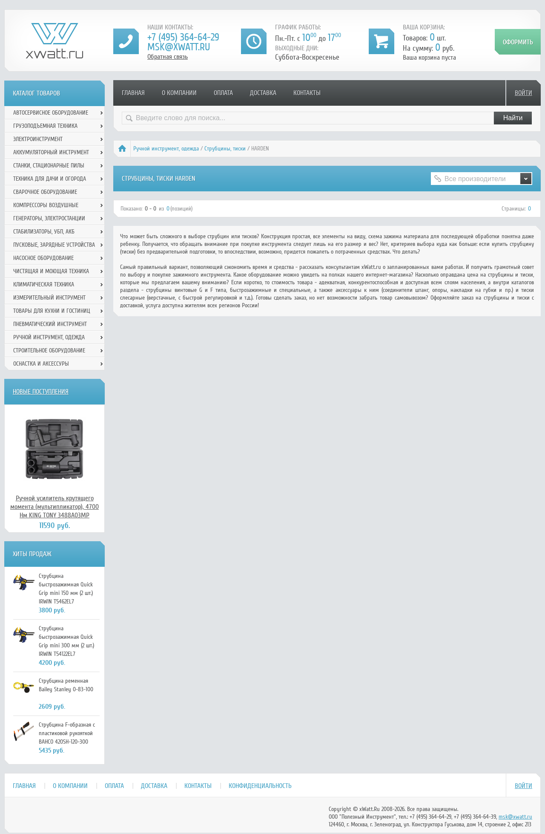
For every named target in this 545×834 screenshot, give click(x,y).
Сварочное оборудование (45, 192)
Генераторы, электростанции (49, 218)
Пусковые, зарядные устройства (54, 244)
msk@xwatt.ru (178, 47)
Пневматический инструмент (50, 324)
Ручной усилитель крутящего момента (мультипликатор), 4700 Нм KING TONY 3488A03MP (54, 506)
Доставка (263, 93)
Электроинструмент (38, 139)
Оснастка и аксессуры (41, 363)
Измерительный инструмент (49, 297)
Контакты (307, 93)
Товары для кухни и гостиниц (51, 311)
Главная (133, 93)
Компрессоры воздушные (45, 205)
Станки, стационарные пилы (48, 165)
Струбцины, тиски (225, 148)
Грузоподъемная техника (45, 126)
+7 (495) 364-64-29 (183, 37)
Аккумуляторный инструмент (51, 152)
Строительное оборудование (49, 350)
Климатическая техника (43, 284)
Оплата (223, 93)
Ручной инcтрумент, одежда (166, 148)
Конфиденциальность (260, 786)
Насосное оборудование (43, 258)
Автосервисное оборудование (50, 112)
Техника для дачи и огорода (49, 178)
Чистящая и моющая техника (51, 271)
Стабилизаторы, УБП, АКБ (44, 231)
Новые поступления (41, 391)
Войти (523, 93)
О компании (179, 93)
